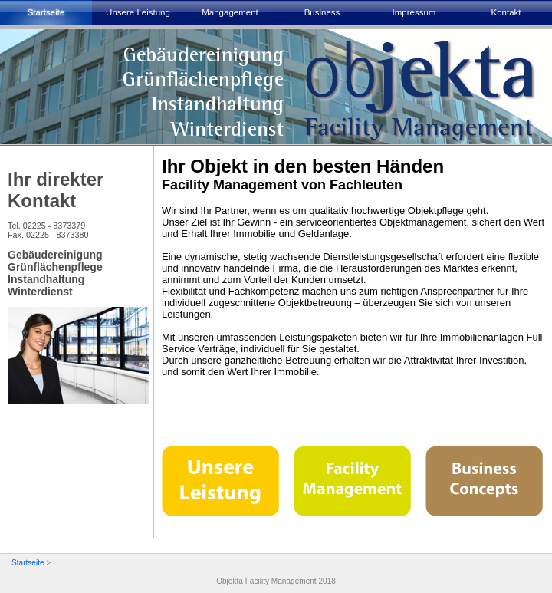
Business (322, 12)
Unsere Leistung (138, 12)
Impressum (414, 12)
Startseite (46, 12)
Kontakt (506, 12)
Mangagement (230, 12)
